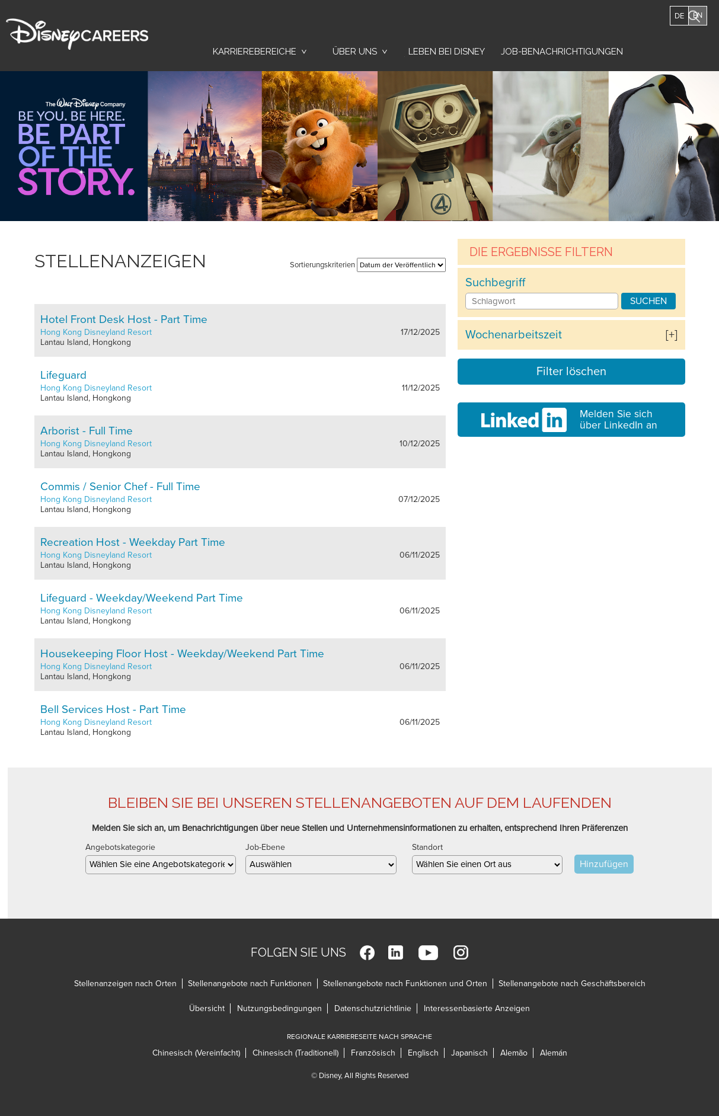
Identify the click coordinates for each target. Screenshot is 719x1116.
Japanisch (469, 1053)
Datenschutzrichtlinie (372, 1008)
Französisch (373, 1053)
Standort (427, 847)
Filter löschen (571, 371)
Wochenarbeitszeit (513, 335)
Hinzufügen (604, 864)
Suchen (648, 301)
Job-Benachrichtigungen (562, 51)
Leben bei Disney (444, 54)
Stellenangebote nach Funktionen (250, 984)
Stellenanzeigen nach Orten (125, 984)
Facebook (367, 952)
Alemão (514, 1053)
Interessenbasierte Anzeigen (477, 1008)
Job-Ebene (265, 847)
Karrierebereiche (254, 51)
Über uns (355, 51)
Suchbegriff (495, 283)
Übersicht (207, 1008)
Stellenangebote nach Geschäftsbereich (571, 984)
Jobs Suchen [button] (678, 46)
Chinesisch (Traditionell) (295, 1053)
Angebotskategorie (120, 847)
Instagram (460, 952)
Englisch (423, 1053)
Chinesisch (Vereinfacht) (196, 1053)
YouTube (428, 952)
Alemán (553, 1053)
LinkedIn (395, 952)
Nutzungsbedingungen (279, 1008)
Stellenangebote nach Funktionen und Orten (405, 984)
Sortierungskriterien (322, 265)
